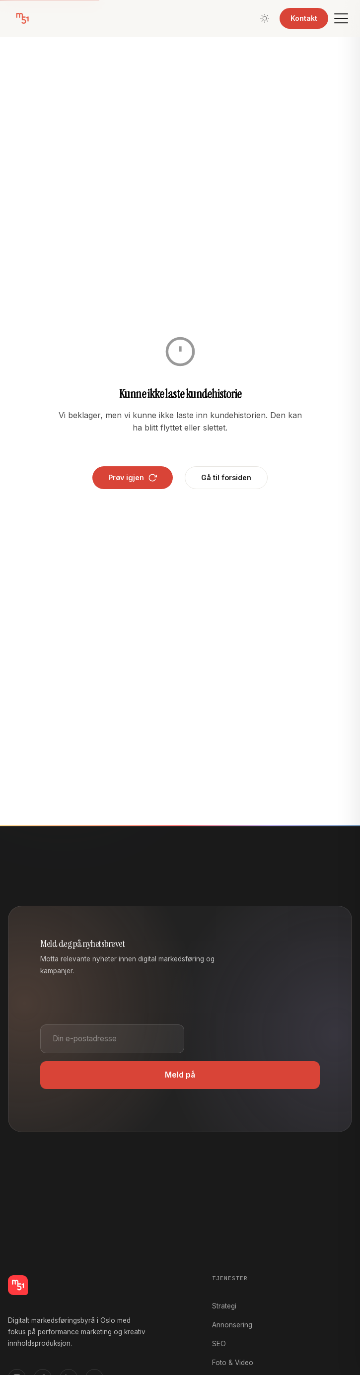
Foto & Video (232, 1363)
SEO (219, 1344)
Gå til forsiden (226, 477)
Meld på (180, 1075)
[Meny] (341, 18)
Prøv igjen (132, 477)
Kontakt (303, 18)
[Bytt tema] (265, 18)
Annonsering (232, 1325)
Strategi (224, 1306)
